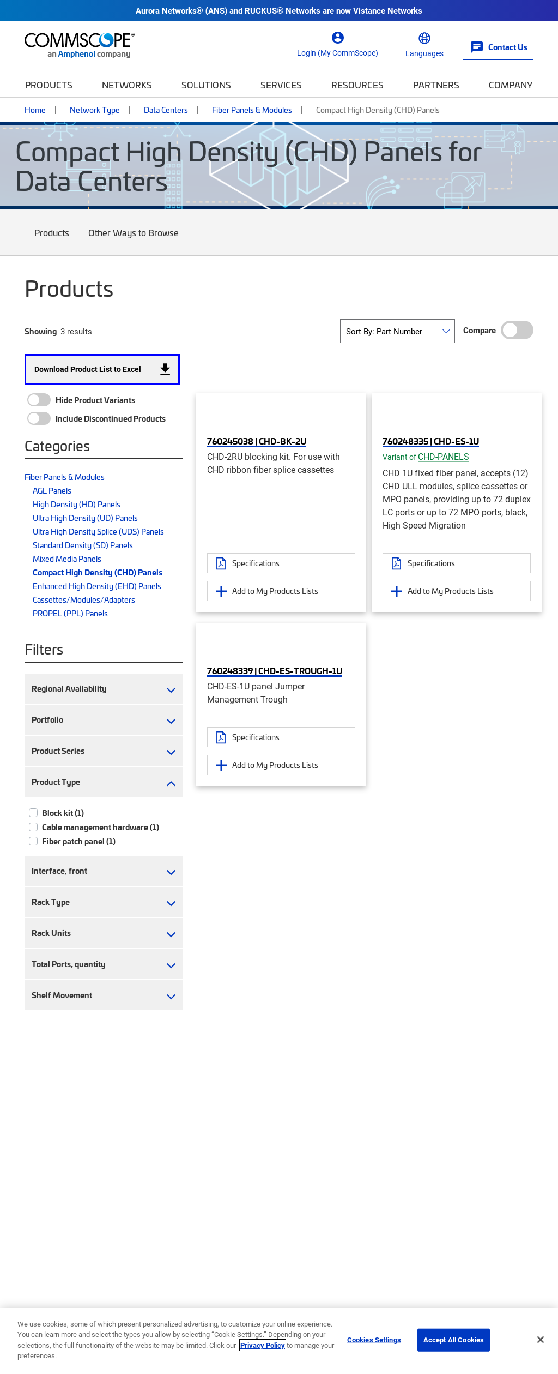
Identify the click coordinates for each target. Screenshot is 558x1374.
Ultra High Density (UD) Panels (85, 517)
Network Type (95, 109)
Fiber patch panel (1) (79, 841)
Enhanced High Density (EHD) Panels (97, 585)
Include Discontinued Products (111, 418)
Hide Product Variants (95, 399)
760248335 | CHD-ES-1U (431, 441)
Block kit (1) (63, 812)
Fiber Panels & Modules (252, 109)
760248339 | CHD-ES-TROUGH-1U (274, 670)
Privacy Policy (262, 1345)
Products (48, 85)
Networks (127, 85)
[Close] (541, 1340)
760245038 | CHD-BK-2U (256, 441)
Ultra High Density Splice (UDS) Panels (98, 531)
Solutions (206, 85)
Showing (41, 331)
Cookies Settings (374, 1340)
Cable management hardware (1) (100, 826)
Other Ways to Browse (134, 240)
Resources (357, 85)
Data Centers (166, 109)
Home (35, 109)
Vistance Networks (387, 10)
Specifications (256, 562)
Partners (436, 85)
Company (511, 85)
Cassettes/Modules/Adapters (84, 599)
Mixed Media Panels (67, 558)
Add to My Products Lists (275, 590)
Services (281, 85)
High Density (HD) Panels (76, 504)
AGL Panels (52, 490)
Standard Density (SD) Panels (83, 544)
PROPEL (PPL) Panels (70, 613)
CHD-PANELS (443, 456)
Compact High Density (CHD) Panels (97, 572)
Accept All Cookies (453, 1340)
